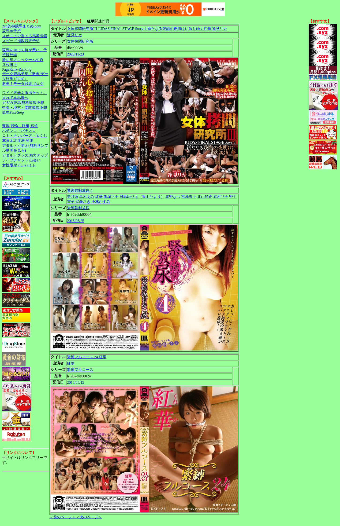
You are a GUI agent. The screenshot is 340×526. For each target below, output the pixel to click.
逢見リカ (74, 35)
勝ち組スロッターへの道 (22, 60)
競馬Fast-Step (13, 112)
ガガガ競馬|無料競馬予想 (23, 103)
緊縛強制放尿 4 (79, 190)
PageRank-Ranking (16, 69)
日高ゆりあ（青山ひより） (142, 197)
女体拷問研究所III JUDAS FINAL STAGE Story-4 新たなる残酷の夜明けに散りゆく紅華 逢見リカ (147, 29)
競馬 (6, 126)
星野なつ (172, 197)
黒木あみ (86, 197)
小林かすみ (100, 202)
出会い (35, 160)
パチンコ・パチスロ (19, 131)
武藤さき (82, 202)
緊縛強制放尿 (78, 208)
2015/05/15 (75, 382)
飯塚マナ (111, 197)
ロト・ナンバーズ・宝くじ (24, 136)
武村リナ (220, 197)
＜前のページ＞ (62, 517)
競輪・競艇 (20, 126)
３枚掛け (9, 65)
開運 (29, 140)
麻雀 (34, 126)
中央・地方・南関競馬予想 (24, 108)
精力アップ (38, 155)
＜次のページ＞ (89, 517)
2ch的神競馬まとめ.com (21, 26)
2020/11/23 (75, 54)
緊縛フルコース (80, 370)
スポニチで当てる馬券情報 (24, 36)
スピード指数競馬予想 (21, 41)
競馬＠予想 (11, 31)
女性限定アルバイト (19, 165)
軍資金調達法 (13, 140)
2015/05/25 (75, 221)
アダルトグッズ (15, 155)
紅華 (99, 197)
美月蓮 (72, 197)
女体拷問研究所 (80, 41)
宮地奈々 (188, 197)
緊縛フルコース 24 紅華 (86, 357)
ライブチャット (15, 160)
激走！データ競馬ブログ (22, 84)
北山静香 (204, 197)
